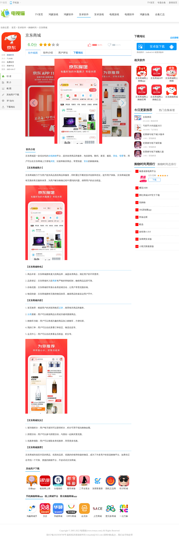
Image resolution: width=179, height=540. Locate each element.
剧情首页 (173, 2)
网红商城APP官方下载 (149, 195)
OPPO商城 (71, 516)
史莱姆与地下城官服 (152, 143)
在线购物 (52, 156)
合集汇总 (160, 14)
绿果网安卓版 (145, 239)
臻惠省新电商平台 (147, 171)
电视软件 (129, 14)
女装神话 (147, 117)
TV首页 (3, 2)
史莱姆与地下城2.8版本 (153, 134)
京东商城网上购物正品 (156, 97)
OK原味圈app (145, 210)
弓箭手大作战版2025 (152, 126)
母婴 (121, 156)
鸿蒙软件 (68, 14)
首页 (13, 27)
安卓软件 (84, 14)
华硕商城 (58, 516)
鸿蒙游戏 (53, 14)
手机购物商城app (34, 496)
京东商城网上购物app (141, 78)
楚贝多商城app (110, 517)
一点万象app (124, 517)
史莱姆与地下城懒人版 (153, 152)
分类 (29, 314)
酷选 (141, 224)
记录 (61, 308)
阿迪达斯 (143, 217)
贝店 (45, 516)
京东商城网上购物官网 (141, 97)
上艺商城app (97, 517)
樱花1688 (143, 188)
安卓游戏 (99, 14)
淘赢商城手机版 (32, 517)
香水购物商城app (68, 496)
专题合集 (161, 2)
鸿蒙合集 (144, 14)
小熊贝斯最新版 (146, 246)
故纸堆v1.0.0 (145, 232)
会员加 (84, 516)
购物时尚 (32, 27)
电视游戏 (114, 14)
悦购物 (142, 202)
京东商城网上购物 (171, 78)
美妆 (115, 156)
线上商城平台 (51, 496)
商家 (55, 281)
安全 (86, 161)
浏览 (52, 161)
